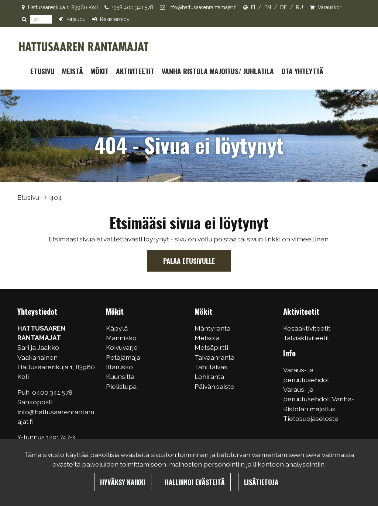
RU (299, 7)
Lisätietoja (261, 482)
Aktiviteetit (135, 71)
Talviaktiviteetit (306, 338)
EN (267, 7)
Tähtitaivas (211, 367)
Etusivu (42, 71)
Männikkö (121, 338)
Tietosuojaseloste (311, 418)
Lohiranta (209, 376)
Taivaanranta (214, 357)
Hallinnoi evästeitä (195, 482)
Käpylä (117, 328)
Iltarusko (119, 367)
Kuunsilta (120, 376)
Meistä (72, 71)
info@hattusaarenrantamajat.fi (202, 7)
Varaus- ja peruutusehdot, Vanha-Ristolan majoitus (318, 399)
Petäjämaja (123, 357)
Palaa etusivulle (189, 261)
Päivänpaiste (214, 386)
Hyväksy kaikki (122, 482)
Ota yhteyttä (302, 71)
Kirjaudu (76, 19)
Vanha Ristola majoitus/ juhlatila (218, 71)
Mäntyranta (212, 328)
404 (56, 197)
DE (283, 7)
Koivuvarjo (122, 347)
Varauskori (330, 7)
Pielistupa (121, 386)
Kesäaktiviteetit (306, 328)
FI (253, 7)
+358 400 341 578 (132, 7)
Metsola (207, 338)
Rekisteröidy (115, 19)
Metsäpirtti (211, 347)
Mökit (99, 71)
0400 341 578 (53, 392)
